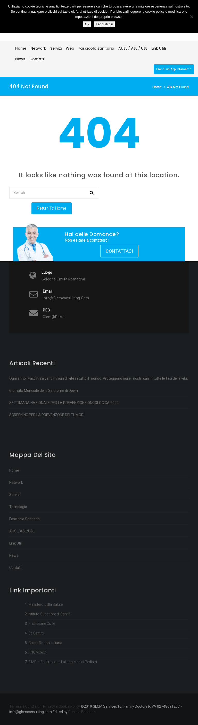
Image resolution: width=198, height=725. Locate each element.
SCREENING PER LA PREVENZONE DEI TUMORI (46, 434)
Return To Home (51, 208)
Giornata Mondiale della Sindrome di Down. (44, 410)
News (13, 592)
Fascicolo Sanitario (24, 555)
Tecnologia (18, 543)
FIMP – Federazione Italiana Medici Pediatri (62, 686)
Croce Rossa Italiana (45, 667)
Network (16, 519)
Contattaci (119, 251)
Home (14, 507)
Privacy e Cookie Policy (61, 706)
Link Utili (15, 579)
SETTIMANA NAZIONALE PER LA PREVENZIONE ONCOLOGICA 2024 (64, 422)
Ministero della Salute (45, 629)
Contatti (15, 604)
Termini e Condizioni (25, 706)
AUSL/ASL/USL (22, 567)
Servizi (14, 531)
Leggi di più (104, 24)
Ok (87, 24)
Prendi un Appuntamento (173, 69)
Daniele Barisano (82, 712)
